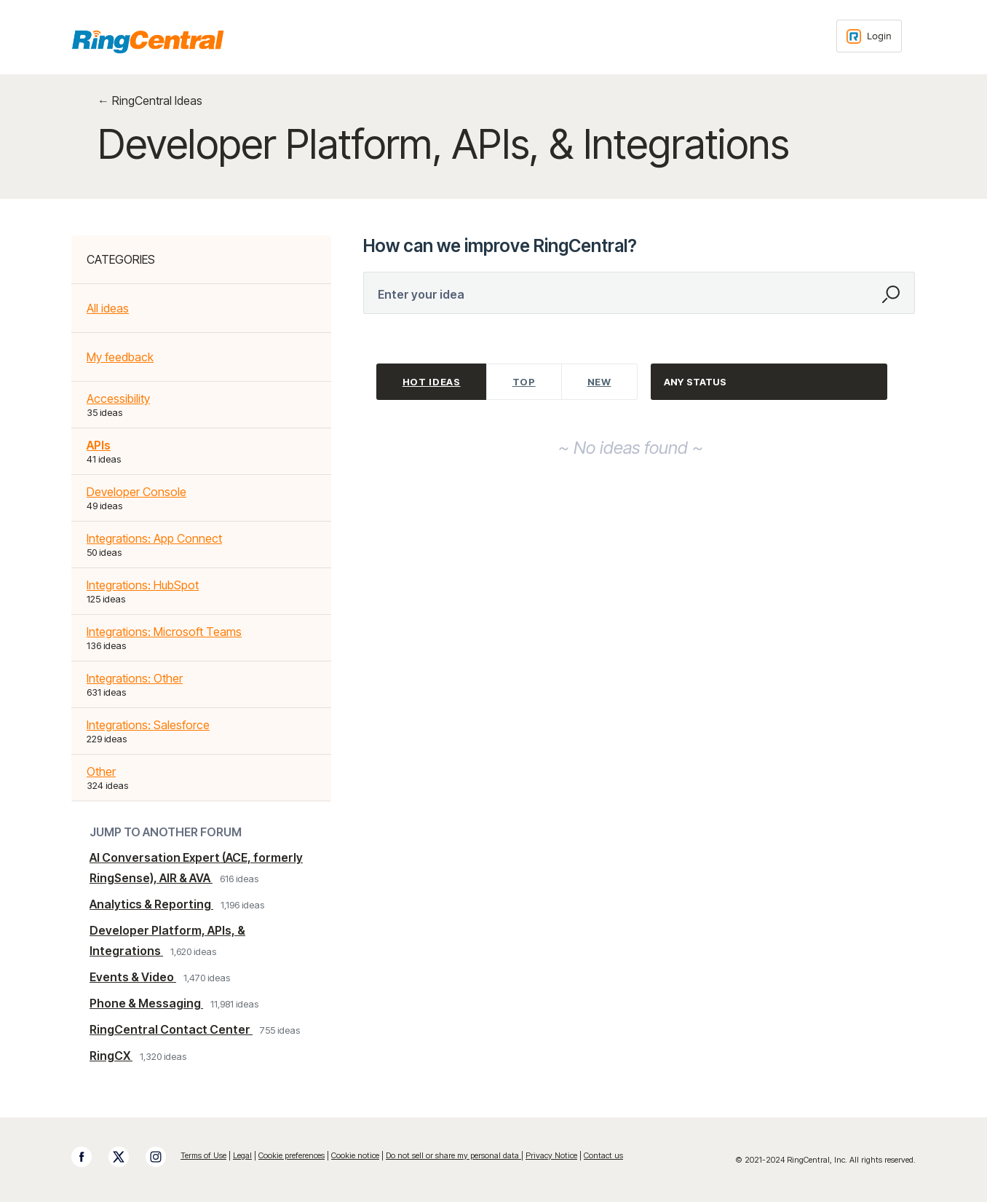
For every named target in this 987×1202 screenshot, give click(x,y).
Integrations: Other (135, 678)
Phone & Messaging (146, 1003)
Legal (242, 1155)
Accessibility (118, 398)
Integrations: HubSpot (143, 585)
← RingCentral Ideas (150, 100)
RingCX (111, 1055)
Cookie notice (355, 1155)
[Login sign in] (869, 36)
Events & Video (133, 977)
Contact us (603, 1155)
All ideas (108, 308)
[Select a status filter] (769, 382)
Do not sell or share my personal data (453, 1155)
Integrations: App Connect (154, 538)
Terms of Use (203, 1155)
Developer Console (136, 491)
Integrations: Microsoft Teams (164, 631)
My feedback (120, 357)
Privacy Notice (551, 1155)
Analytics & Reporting (151, 904)
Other (101, 771)
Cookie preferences (291, 1155)
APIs (99, 445)
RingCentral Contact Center (171, 1029)
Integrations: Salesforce (148, 725)
